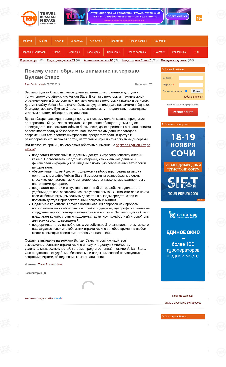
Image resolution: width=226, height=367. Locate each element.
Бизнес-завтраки (137, 52)
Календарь (93, 52)
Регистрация (183, 112)
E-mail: (168, 77)
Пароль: (168, 84)
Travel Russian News (34, 84)
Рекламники (179, 52)
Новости (27, 40)
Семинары (113, 52)
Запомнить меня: (173, 91)
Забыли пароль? (193, 96)
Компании (159, 40)
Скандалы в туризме (174, 60)
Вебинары (74, 52)
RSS (196, 52)
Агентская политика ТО (98, 60)
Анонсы (43, 40)
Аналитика (96, 40)
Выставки (159, 52)
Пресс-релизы (138, 40)
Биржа (56, 52)
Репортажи (116, 40)
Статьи (59, 40)
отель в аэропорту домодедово (183, 302)
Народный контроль (34, 52)
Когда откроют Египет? (136, 60)
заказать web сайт (183, 295)
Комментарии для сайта (43, 298)
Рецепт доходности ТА (61, 60)
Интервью (77, 40)
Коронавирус (28, 60)
